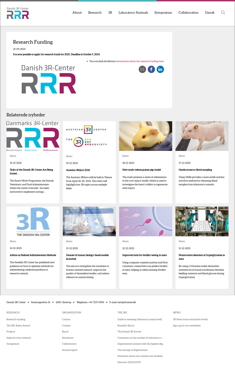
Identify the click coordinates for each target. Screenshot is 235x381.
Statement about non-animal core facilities (140, 356)
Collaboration (189, 12)
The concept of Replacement (133, 350)
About (77, 12)
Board (65, 331)
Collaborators (69, 343)
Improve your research (19, 337)
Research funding (16, 319)
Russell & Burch (126, 325)
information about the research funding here (140, 61)
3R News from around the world (190, 319)
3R (110, 12)
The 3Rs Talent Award (18, 325)
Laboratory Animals (133, 12)
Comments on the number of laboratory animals (142, 337)
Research (95, 12)
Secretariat (68, 337)
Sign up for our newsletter (187, 325)
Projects (11, 331)
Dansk (210, 12)
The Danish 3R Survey (129, 331)
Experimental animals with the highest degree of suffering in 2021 (142, 343)
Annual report (69, 350)
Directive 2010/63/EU (129, 362)
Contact (66, 319)
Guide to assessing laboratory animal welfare (141, 319)
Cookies (66, 325)
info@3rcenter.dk (127, 302)
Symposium (163, 12)
